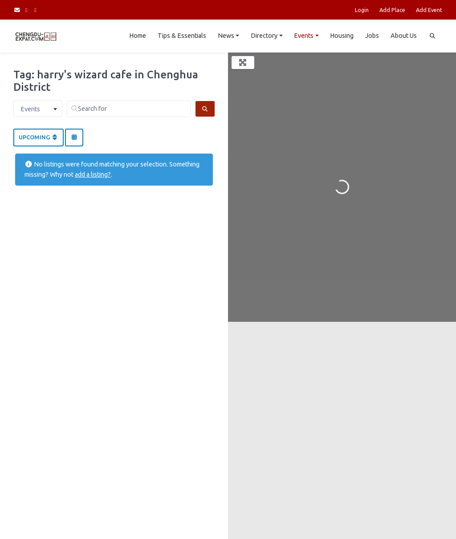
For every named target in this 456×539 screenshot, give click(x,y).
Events (304, 35)
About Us (404, 35)
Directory (264, 35)
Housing (342, 35)
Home (137, 35)
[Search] (205, 109)
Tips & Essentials (182, 35)
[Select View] (74, 137)
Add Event (429, 10)
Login (362, 10)
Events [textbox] (30, 109)
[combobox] (37, 108)
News (226, 35)
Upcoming (38, 137)
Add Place (392, 10)
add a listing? (93, 174)
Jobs (372, 35)
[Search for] (129, 109)
